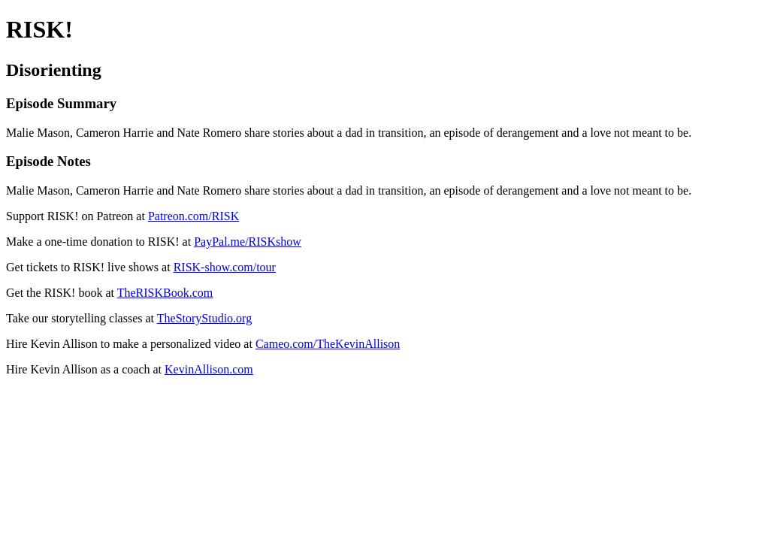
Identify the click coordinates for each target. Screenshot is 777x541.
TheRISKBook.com (165, 292)
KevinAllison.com (209, 369)
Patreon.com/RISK (193, 216)
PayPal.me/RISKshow (247, 241)
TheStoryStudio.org (204, 318)
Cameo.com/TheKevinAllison (327, 343)
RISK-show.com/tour (225, 267)
